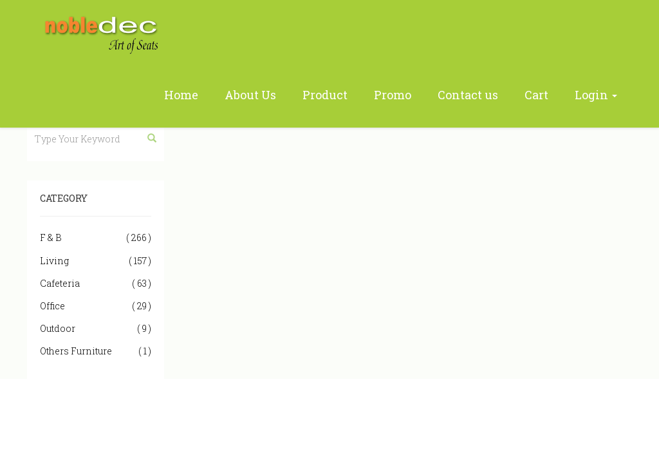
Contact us (468, 94)
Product (325, 94)
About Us (250, 94)
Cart (536, 94)
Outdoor (95, 328)
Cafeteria (95, 283)
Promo (392, 94)
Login (596, 94)
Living (95, 261)
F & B (95, 237)
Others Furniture (95, 351)
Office (95, 306)
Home (181, 94)
